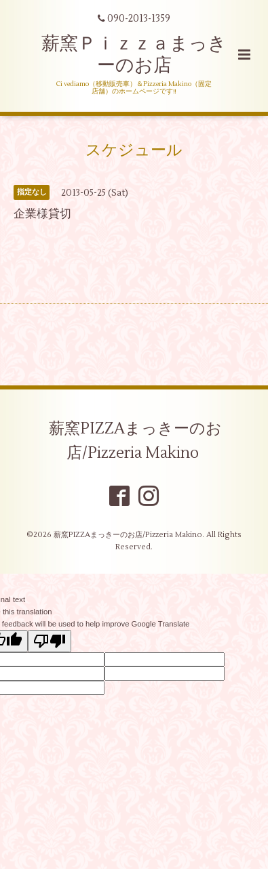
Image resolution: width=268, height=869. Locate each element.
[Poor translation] (49, 641)
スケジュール (134, 150)
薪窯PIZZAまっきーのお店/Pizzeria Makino (135, 441)
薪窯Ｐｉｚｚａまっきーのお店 (134, 54)
